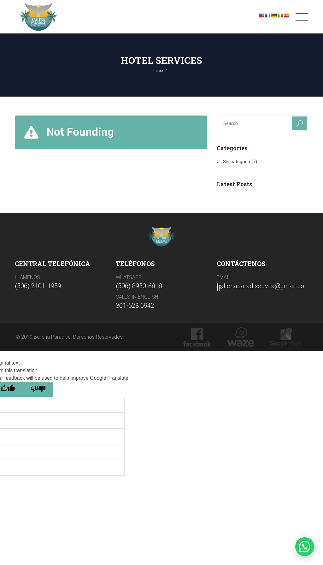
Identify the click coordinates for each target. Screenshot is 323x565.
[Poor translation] (38, 389)
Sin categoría (236, 161)
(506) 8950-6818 (139, 286)
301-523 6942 (135, 305)
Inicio (158, 70)
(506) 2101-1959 (38, 286)
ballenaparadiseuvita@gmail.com (260, 287)
